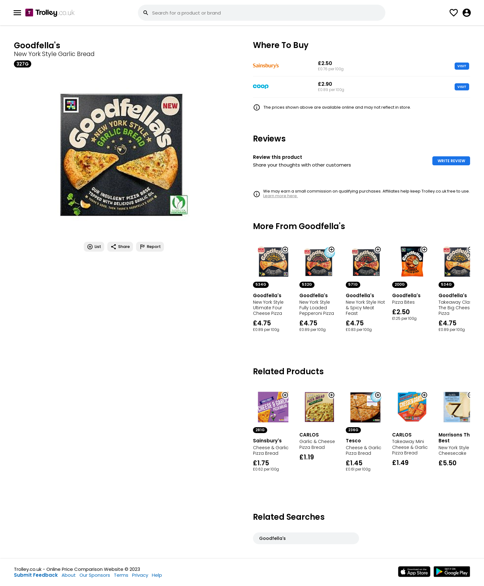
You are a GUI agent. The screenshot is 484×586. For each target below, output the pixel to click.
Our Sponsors (94, 575)
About (69, 575)
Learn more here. (280, 196)
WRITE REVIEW (451, 160)
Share (120, 247)
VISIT (461, 65)
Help (157, 575)
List (94, 247)
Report (150, 247)
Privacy (140, 575)
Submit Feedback (36, 575)
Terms (121, 575)
